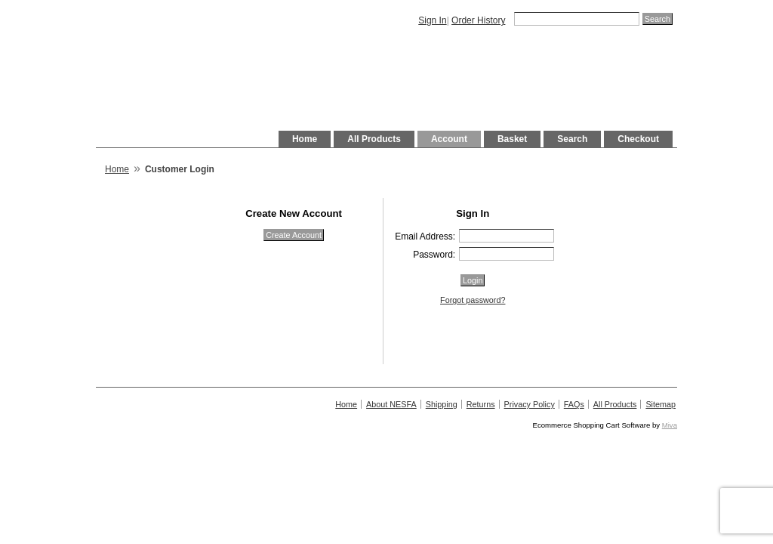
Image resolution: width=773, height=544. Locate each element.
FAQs (574, 404)
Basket (512, 139)
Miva (669, 425)
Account (449, 139)
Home (304, 139)
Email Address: (425, 236)
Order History (478, 20)
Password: (434, 254)
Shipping (441, 404)
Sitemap (660, 404)
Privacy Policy (529, 404)
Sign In (432, 20)
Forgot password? (472, 299)
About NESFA (391, 404)
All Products (374, 139)
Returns (481, 404)
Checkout (638, 139)
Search (572, 139)
